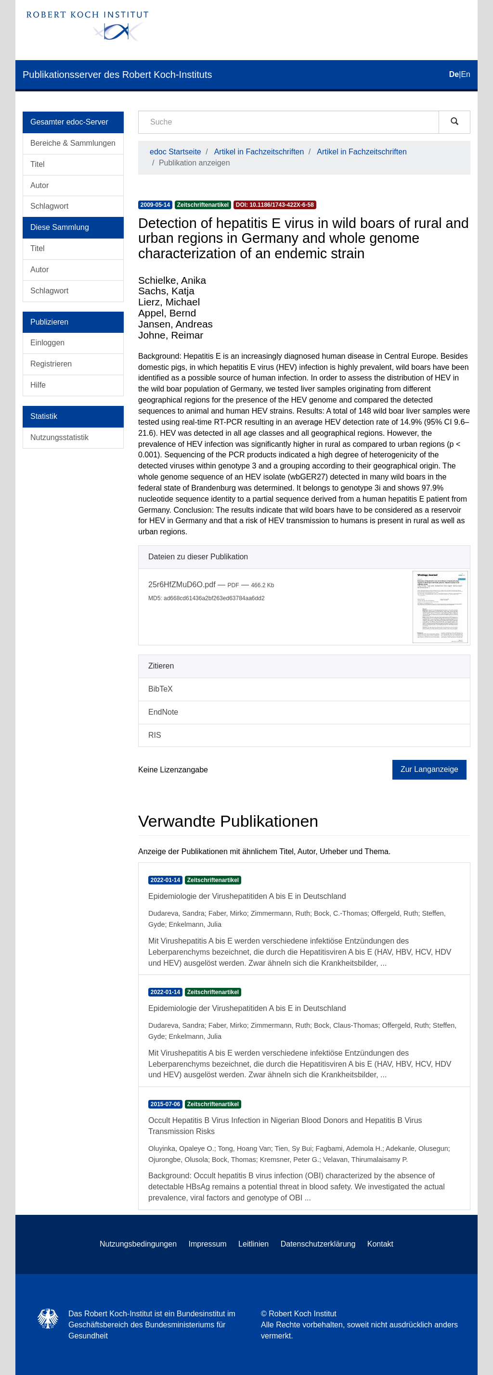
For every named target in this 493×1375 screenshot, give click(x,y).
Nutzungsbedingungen (138, 1244)
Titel (37, 164)
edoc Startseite (175, 152)
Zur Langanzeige (429, 769)
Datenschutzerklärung (318, 1244)
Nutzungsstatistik (59, 437)
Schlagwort (49, 206)
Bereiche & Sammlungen (73, 143)
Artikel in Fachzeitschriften (259, 152)
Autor (39, 185)
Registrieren (51, 364)
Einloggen (47, 343)
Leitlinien (253, 1244)
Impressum (208, 1244)
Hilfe (38, 385)
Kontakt (380, 1244)
